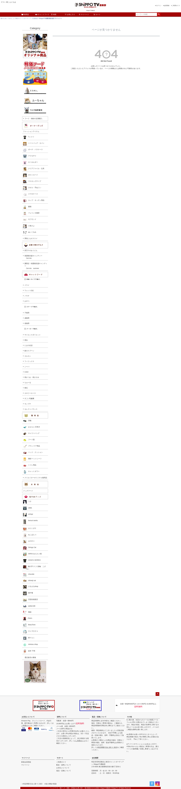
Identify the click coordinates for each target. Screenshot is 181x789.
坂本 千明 (29, 651)
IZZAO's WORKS (32, 560)
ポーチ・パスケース (33, 150)
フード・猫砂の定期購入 (33, 118)
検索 (159, 14)
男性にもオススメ (30, 238)
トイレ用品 (29, 465)
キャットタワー (31, 472)
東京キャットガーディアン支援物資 (27, 18)
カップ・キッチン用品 (33, 201)
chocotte (28, 574)
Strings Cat (29, 548)
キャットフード (42, 14)
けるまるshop (30, 587)
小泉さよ (29, 226)
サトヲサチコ (30, 631)
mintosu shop (30, 645)
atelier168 (29, 606)
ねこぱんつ (29, 535)
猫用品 (25, 14)
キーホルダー (30, 162)
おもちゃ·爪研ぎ (31, 427)
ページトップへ (157, 694)
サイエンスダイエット (32, 335)
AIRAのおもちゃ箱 (32, 554)
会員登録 (166, 5)
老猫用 (26, 323)
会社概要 (95, 758)
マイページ (84, 14)
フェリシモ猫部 (31, 213)
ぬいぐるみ (29, 232)
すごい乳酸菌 (29, 398)
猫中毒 (28, 593)
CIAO (26, 372)
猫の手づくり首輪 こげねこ (34, 567)
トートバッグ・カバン (33, 143)
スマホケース (30, 194)
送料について (61, 717)
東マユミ (29, 638)
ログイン (158, 5)
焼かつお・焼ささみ (31, 377)
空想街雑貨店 (30, 600)
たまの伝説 (28, 345)
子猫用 (26, 313)
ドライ (26, 285)
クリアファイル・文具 (33, 169)
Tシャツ (28, 137)
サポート (60, 758)
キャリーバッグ (31, 434)
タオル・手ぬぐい (32, 188)
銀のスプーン (29, 351)
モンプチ (27, 404)
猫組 (27, 612)
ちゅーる (27, 382)
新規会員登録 (26, 762)
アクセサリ (29, 156)
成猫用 (26, 318)
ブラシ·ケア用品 (31, 446)
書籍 (27, 207)
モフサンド (29, 220)
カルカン (27, 356)
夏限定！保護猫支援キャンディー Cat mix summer (35, 266)
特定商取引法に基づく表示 (107, 747)
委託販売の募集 (29, 657)
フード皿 (29, 440)
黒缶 (26, 340)
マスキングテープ (32, 181)
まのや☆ (29, 541)
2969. (27, 508)
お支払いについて (28, 717)
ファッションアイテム (31, 131)
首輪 (27, 421)
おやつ (26, 301)
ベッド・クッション (33, 453)
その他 (129, 717)
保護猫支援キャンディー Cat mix (33, 257)
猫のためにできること (7, 18)
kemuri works (30, 521)
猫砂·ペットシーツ (32, 459)
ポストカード (30, 175)
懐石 (26, 388)
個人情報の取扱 (51, 784)
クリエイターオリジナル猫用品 (35, 478)
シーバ (26, 367)
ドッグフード (28, 491)
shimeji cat (29, 580)
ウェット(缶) (29, 290)
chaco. (27, 618)
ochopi (28, 514)
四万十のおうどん (30, 250)
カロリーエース (30, 393)
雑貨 (53, 14)
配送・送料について (63, 765)
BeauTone (29, 625)
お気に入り (70, 14)
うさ (27, 502)
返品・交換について (99, 717)
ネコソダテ (29, 529)
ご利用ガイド (176, 5)
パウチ (26, 296)
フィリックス (29, 361)
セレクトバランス (30, 409)
